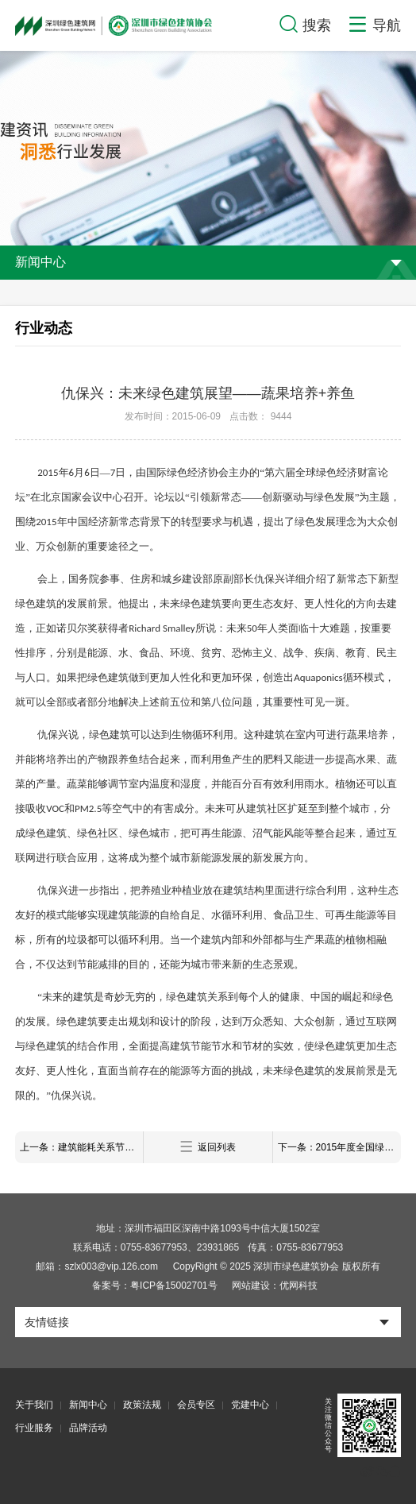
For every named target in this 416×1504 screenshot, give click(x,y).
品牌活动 (88, 1427)
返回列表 (208, 1147)
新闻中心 (88, 1404)
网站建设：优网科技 (275, 1285)
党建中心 (250, 1404)
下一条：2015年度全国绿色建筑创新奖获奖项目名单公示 (339, 1147)
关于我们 (34, 1404)
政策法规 (142, 1404)
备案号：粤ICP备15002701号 (154, 1285)
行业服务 (34, 1427)
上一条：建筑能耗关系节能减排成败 (81, 1147)
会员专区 (196, 1404)
